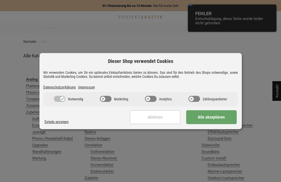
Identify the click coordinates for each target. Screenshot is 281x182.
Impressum (86, 87)
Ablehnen (155, 117)
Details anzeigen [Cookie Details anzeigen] (57, 122)
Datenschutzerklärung (59, 87)
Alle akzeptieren (211, 117)
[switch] (60, 99)
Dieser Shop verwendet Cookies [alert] (140, 61)
